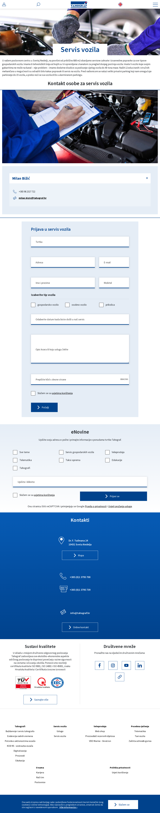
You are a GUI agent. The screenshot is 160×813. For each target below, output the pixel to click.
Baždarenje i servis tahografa (20, 732)
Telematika (23, 461)
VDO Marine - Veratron (100, 742)
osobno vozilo (76, 305)
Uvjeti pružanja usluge (120, 507)
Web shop (100, 732)
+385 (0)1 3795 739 (80, 591)
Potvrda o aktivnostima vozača (20, 742)
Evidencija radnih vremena (20, 737)
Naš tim (40, 778)
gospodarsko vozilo (45, 305)
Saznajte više (41, 701)
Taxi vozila (140, 737)
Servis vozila (60, 727)
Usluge (60, 732)
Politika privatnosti (120, 769)
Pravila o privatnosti (96, 507)
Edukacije (114, 461)
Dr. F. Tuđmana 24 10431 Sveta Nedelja (80, 544)
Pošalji (45, 408)
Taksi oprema (70, 461)
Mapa (81, 557)
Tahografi (22, 469)
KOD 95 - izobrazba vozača (20, 747)
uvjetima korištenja (62, 394)
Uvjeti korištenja (120, 773)
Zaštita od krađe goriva (140, 742)
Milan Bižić (21, 178)
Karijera (40, 773)
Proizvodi (20, 757)
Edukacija (20, 762)
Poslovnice (40, 783)
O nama (40, 769)
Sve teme (22, 453)
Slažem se (124, 804)
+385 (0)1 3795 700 (80, 578)
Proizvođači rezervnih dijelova (100, 737)
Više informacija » (68, 807)
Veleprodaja (115, 453)
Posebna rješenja (140, 727)
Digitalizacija (20, 752)
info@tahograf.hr (80, 614)
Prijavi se (114, 497)
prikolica (107, 305)
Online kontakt (81, 628)
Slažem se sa (52, 394)
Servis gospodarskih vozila (77, 453)
